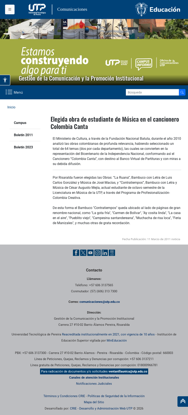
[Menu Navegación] (15, 92)
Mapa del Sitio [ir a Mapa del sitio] (94, 402)
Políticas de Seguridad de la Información (116, 396)
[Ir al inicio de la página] (183, 401)
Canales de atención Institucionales (94, 377)
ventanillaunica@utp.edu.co (128, 371)
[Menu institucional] (10, 9)
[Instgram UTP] (97, 253)
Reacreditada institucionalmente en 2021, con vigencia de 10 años (108, 334)
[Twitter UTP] (83, 253)
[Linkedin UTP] (105, 253)
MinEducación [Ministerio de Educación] (117, 340)
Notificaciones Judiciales (94, 384)
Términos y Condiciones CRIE (64, 396)
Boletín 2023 (23, 147)
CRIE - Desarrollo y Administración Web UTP (101, 408)
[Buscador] (182, 92)
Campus (20, 123)
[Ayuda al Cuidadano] (112, 253)
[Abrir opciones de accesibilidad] (5, 80)
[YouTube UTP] (90, 253)
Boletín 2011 (23, 135)
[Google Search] (152, 92)
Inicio (11, 107)
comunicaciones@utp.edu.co (99, 302)
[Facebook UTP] (76, 253)
